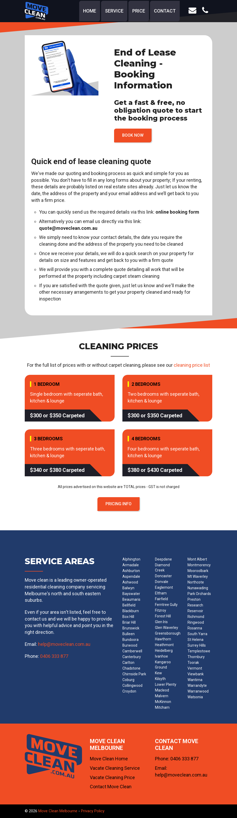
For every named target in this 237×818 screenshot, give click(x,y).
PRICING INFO (118, 503)
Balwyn (128, 588)
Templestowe (199, 651)
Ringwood (196, 622)
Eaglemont (164, 587)
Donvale (161, 582)
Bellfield (128, 605)
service (114, 11)
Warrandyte (197, 685)
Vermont (195, 668)
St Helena (195, 639)
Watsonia (195, 697)
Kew (158, 673)
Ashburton (131, 571)
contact (165, 11)
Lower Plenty (165, 684)
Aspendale (131, 576)
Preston (194, 599)
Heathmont (164, 645)
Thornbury (196, 657)
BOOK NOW (133, 135)
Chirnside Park (134, 674)
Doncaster (163, 576)
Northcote (196, 582)
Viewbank (196, 674)
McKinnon (163, 702)
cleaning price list (192, 365)
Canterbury (131, 657)
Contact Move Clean (111, 786)
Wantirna (195, 680)
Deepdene (163, 559)
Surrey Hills (197, 645)
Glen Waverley (166, 627)
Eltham (161, 593)
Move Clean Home (109, 758)
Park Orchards (199, 594)
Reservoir (195, 611)
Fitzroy (160, 610)
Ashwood (130, 582)
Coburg (128, 680)
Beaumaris (131, 599)
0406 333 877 (54, 656)
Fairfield (161, 599)
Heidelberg (164, 650)
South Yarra (197, 634)
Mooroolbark (198, 571)
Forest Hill (163, 616)
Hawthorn (163, 639)
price (138, 11)
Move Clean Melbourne (57, 811)
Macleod (162, 690)
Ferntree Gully (166, 605)
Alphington (131, 559)
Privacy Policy (92, 811)
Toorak (193, 662)
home (89, 11)
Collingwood (132, 685)
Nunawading (198, 588)
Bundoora (130, 639)
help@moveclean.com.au (64, 644)
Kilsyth (160, 679)
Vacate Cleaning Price (112, 777)
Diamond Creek (162, 567)
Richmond (196, 617)
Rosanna (195, 628)
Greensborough (167, 633)
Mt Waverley (198, 576)
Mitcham (162, 707)
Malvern (161, 696)
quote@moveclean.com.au (68, 228)
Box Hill (128, 617)
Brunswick (130, 628)
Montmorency (199, 565)
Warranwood (198, 691)
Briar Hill (129, 622)
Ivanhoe (161, 656)
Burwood (129, 645)
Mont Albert (197, 559)
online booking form (177, 212)
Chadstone (131, 668)
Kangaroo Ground (163, 664)
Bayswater (131, 594)
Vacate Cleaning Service (115, 768)
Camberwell (132, 651)
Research (195, 605)
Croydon (129, 691)
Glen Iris (161, 622)
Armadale (130, 565)
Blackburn (130, 611)
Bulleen (128, 634)
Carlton (128, 662)
